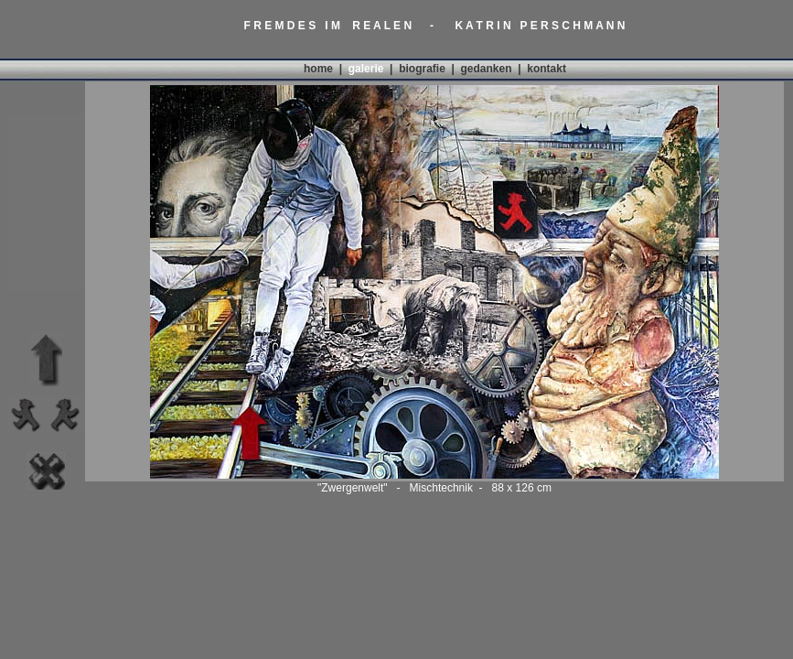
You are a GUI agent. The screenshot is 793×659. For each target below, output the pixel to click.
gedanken (486, 68)
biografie (422, 68)
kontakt (546, 68)
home (318, 68)
